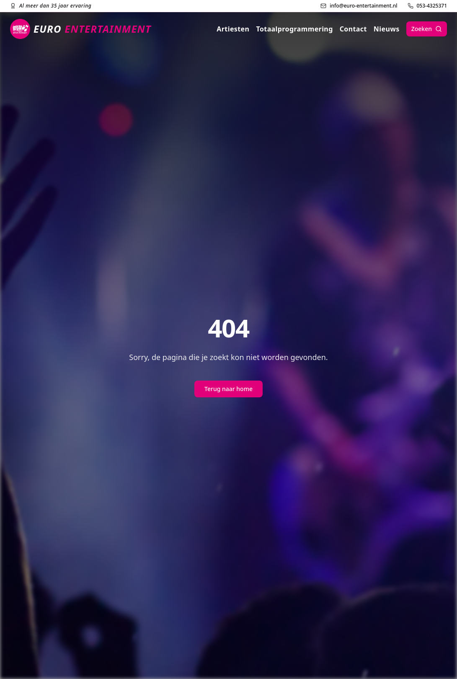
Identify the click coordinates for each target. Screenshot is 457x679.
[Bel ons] (427, 6)
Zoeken (426, 29)
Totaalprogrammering (294, 29)
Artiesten (233, 29)
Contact (353, 29)
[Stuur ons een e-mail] (358, 6)
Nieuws (387, 29)
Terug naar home (228, 389)
